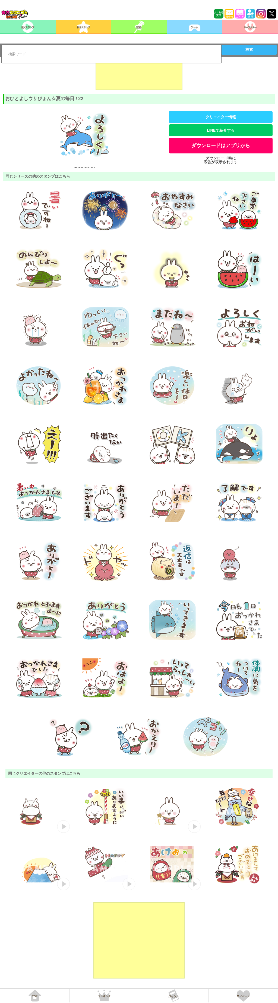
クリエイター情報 (221, 117)
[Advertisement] (139, 76)
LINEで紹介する (221, 130)
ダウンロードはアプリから (220, 145)
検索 (249, 49)
